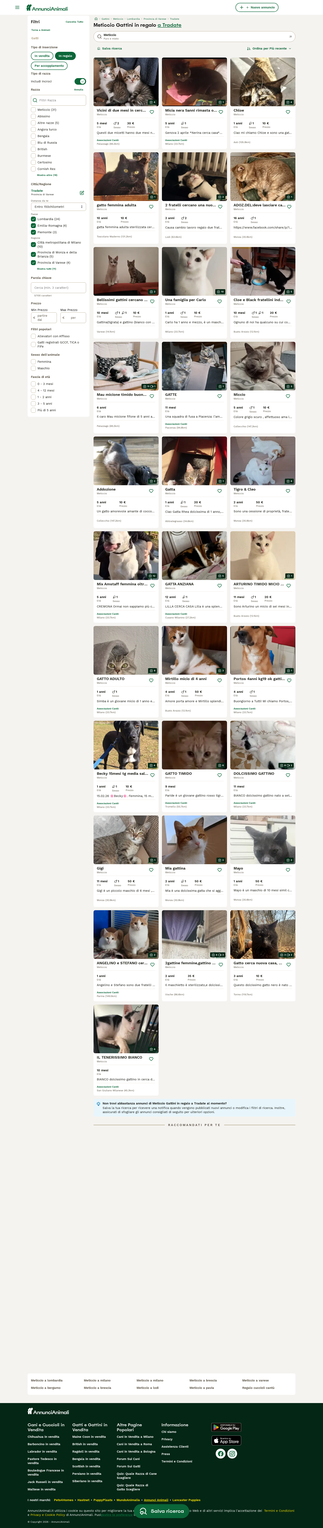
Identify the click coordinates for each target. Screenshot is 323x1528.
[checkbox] (33, 109)
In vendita (42, 56)
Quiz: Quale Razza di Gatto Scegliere (132, 1487)
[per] (73, 317)
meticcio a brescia (97, 1388)
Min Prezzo (39, 310)
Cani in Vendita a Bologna (136, 1451)
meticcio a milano (97, 1380)
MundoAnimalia (128, 1500)
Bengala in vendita (86, 1459)
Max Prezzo (68, 310)
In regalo (65, 56)
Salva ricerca (109, 48)
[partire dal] (44, 317)
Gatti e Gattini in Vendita (89, 1427)
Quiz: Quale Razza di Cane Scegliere (137, 1476)
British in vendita (85, 1444)
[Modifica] (82, 193)
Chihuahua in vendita (43, 1437)
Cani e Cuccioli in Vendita (46, 1427)
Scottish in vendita (86, 1466)
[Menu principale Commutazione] (17, 7)
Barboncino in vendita (44, 1444)
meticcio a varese (255, 1380)
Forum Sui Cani (128, 1459)
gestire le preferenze (117, 1515)
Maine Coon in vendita (89, 1437)
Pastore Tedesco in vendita (42, 1461)
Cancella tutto (74, 21)
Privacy (167, 1439)
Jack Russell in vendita (45, 1482)
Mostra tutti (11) (46, 268)
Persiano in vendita (86, 1474)
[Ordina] (269, 48)
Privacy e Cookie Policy (47, 1515)
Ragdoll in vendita (85, 1451)
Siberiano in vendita (87, 1481)
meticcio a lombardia (47, 1380)
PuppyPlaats (103, 1500)
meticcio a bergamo (46, 1388)
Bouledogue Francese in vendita (46, 1472)
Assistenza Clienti (175, 1446)
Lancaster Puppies (186, 1500)
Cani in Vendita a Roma (134, 1444)
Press (166, 1454)
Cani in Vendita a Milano (135, 1437)
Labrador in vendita (42, 1451)
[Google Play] (226, 1427)
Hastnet (83, 1500)
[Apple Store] (226, 1440)
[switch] (58, 81)
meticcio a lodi (148, 1388)
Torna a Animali (40, 30)
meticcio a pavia (202, 1388)
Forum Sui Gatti (128, 1466)
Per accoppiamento (49, 66)
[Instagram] (232, 1454)
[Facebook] (221, 1454)
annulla (78, 89)
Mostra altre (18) (47, 175)
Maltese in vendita (42, 1489)
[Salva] (151, 112)
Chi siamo (169, 1432)
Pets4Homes (63, 1500)
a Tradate (169, 25)
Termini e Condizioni (177, 1461)
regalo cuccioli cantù (258, 1388)
